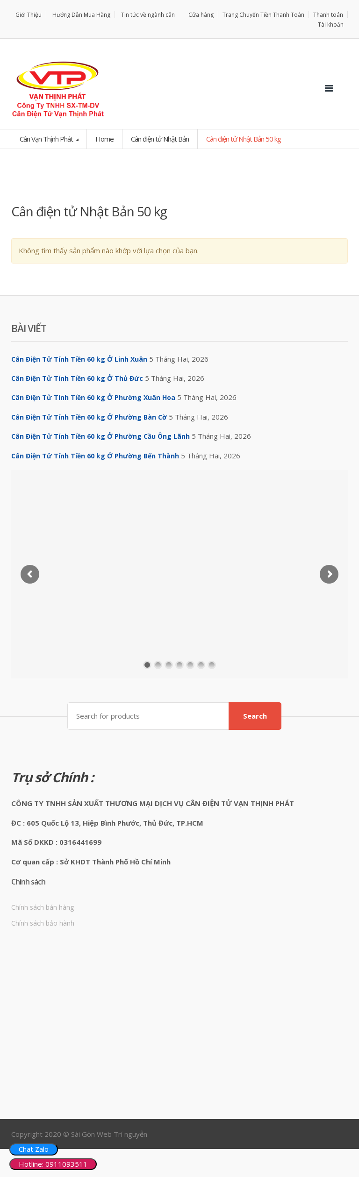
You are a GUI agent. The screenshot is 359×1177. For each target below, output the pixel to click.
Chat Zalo (34, 1149)
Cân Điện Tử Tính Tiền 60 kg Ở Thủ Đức (77, 378)
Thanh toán (328, 14)
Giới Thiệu (28, 14)
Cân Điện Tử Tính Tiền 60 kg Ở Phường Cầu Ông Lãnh (100, 436)
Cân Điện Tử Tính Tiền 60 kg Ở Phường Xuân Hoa (93, 397)
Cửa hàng (201, 14)
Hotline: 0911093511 (53, 1164)
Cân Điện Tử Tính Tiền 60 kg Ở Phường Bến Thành (95, 455)
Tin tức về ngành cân (148, 14)
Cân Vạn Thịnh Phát (47, 138)
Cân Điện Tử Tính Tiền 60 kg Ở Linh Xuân (79, 359)
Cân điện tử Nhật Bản (160, 138)
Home (104, 138)
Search (255, 715)
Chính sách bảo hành (42, 923)
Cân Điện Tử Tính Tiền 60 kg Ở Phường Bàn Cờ (89, 417)
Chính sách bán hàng (42, 907)
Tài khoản (331, 24)
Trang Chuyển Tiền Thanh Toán (263, 14)
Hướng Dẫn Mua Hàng (81, 14)
